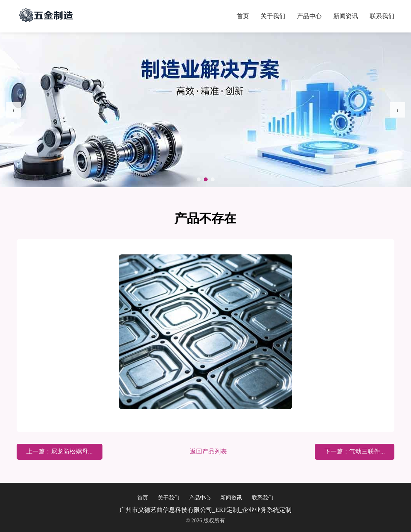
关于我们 (273, 16)
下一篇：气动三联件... (354, 451)
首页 (243, 16)
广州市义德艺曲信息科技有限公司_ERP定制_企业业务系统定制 (205, 509)
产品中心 (309, 16)
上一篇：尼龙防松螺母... (59, 451)
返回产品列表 (208, 451)
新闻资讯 (345, 16)
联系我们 (382, 16)
